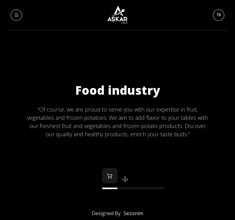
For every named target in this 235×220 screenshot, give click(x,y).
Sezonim (133, 213)
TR (218, 14)
